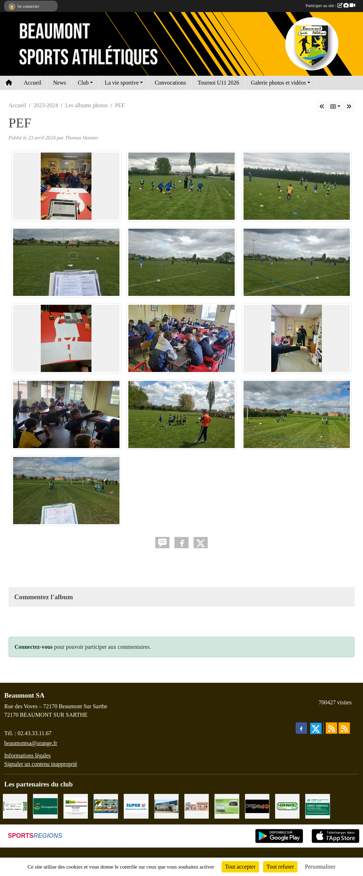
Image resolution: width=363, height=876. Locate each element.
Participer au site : (330, 5)
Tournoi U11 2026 (218, 83)
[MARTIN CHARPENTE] (106, 806)
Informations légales (27, 755)
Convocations (170, 83)
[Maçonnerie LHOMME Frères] (257, 806)
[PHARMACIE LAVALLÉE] (196, 806)
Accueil (32, 83)
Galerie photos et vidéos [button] (278, 83)
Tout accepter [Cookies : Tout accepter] (240, 867)
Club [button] (83, 83)
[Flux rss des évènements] (344, 728)
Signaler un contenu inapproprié (40, 764)
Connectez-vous (34, 647)
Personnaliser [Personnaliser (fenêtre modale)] (320, 867)
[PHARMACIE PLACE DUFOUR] (15, 806)
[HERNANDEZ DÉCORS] (287, 806)
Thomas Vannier (82, 138)
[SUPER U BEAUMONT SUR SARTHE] (136, 806)
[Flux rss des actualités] (331, 728)
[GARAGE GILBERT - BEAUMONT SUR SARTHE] (226, 806)
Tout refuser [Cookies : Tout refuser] (280, 867)
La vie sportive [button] (122, 83)
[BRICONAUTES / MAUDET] (75, 806)
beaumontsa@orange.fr (30, 743)
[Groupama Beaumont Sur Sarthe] (45, 806)
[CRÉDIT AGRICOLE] (317, 806)
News (59, 83)
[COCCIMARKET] (166, 806)
